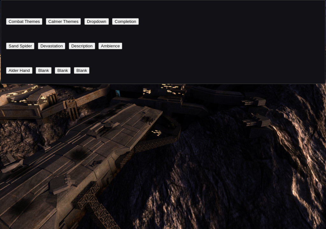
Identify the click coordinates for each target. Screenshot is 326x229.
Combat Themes (24, 21)
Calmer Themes (63, 21)
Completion (125, 21)
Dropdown (96, 21)
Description (82, 46)
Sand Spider (20, 46)
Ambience (110, 46)
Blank (43, 70)
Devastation (51, 46)
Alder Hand (19, 70)
